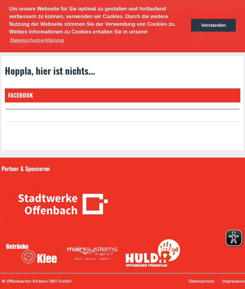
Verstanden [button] (213, 25)
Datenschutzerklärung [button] (37, 40)
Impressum (233, 281)
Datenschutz (201, 281)
